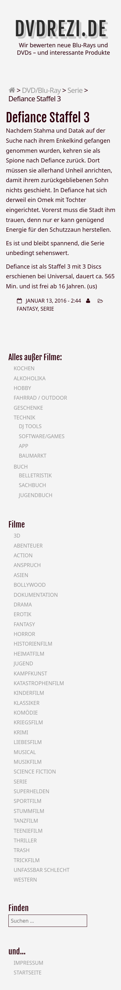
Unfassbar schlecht (41, 869)
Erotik (22, 614)
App (23, 446)
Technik (24, 417)
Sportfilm (27, 801)
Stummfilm (29, 811)
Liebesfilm (28, 742)
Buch (21, 466)
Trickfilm (27, 860)
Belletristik (35, 475)
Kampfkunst (30, 673)
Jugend (23, 663)
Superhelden (31, 791)
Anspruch (27, 565)
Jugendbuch (36, 495)
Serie (75, 90)
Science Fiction (35, 771)
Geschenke (28, 407)
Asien (21, 575)
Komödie (26, 712)
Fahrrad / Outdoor (40, 397)
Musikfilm (28, 761)
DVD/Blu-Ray (41, 90)
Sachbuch (32, 485)
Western (25, 879)
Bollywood (30, 584)
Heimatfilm (29, 653)
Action (23, 555)
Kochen (24, 368)
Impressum (28, 962)
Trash (22, 850)
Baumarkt (32, 455)
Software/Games (42, 436)
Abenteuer (28, 545)
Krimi (21, 732)
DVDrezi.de (61, 29)
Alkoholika (29, 378)
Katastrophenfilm (39, 683)
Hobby (22, 388)
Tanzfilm (26, 820)
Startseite (28, 972)
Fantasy (27, 308)
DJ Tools (30, 426)
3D (17, 535)
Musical (25, 752)
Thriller (25, 840)
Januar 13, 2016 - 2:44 (53, 300)
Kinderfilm (29, 692)
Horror (24, 634)
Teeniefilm (28, 830)
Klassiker (26, 702)
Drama (23, 604)
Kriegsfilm (28, 722)
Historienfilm (33, 643)
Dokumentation (36, 594)
